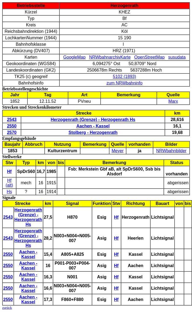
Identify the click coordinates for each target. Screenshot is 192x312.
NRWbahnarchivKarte (109, 57)
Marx (173, 101)
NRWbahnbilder (171, 150)
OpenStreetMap (149, 57)
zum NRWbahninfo (124, 83)
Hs (9, 191)
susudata (177, 57)
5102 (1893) (124, 76)
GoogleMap (74, 57)
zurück (7, 308)
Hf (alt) (9, 182)
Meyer (117, 150)
